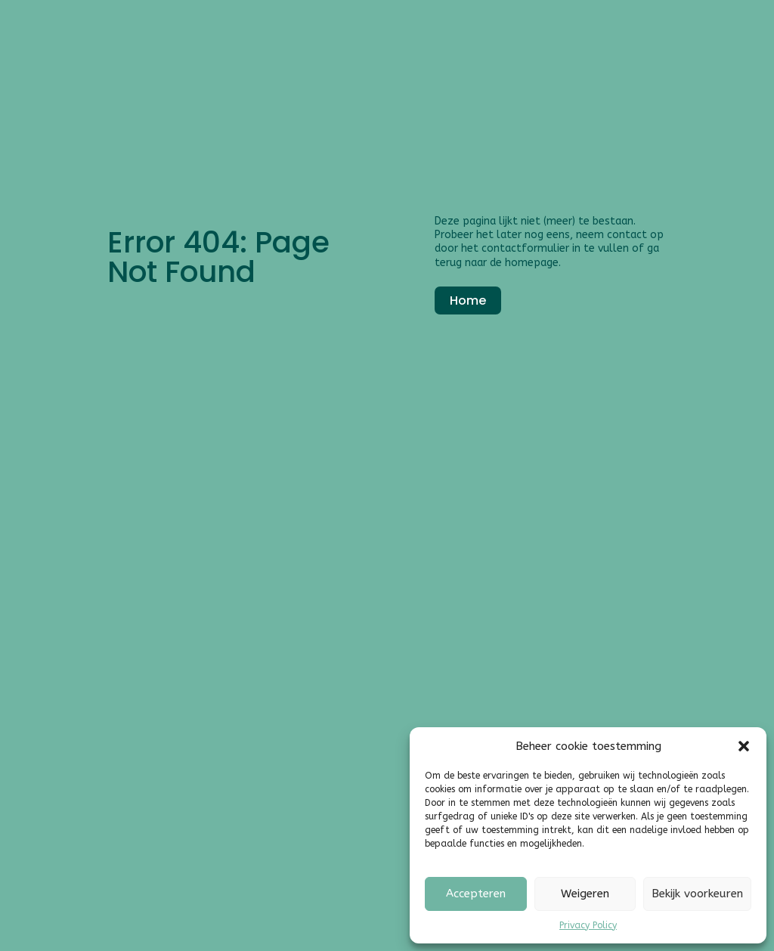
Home (468, 300)
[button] (743, 746)
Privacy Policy (588, 925)
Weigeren (585, 893)
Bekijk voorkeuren (697, 893)
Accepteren (476, 893)
